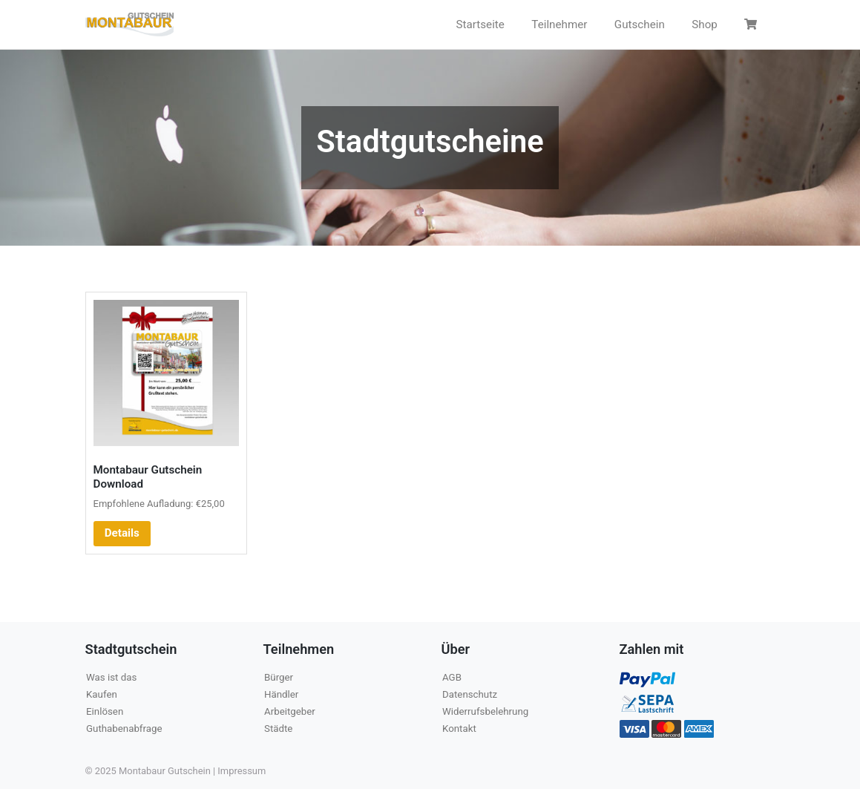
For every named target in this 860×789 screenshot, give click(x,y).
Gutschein (639, 24)
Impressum (241, 770)
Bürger (278, 677)
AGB (452, 677)
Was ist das (111, 677)
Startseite (480, 24)
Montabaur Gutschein (165, 770)
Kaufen (101, 694)
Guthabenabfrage (124, 728)
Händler (281, 694)
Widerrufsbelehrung (485, 711)
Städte (278, 728)
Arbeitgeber (289, 711)
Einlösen (104, 711)
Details (122, 533)
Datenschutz (469, 694)
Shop (705, 24)
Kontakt (459, 728)
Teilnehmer (559, 24)
